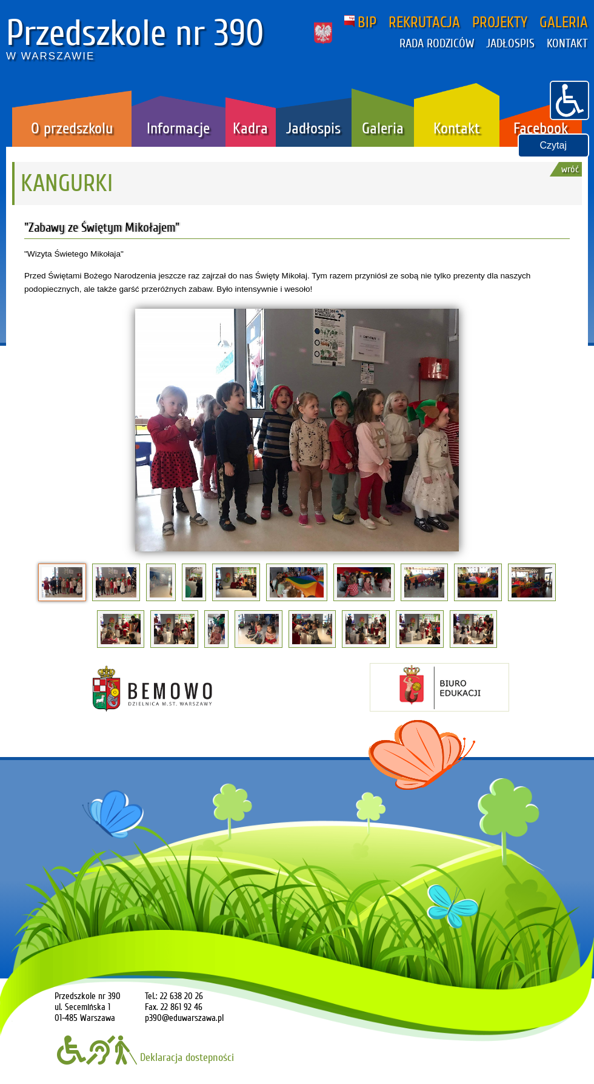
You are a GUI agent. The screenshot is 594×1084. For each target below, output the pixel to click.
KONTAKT (567, 43)
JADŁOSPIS (510, 43)
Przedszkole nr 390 (135, 33)
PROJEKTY (499, 22)
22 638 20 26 (181, 996)
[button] (569, 99)
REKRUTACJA (424, 22)
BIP (360, 22)
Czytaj (553, 145)
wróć (570, 169)
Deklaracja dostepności (145, 1057)
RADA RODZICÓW (436, 43)
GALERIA (563, 22)
